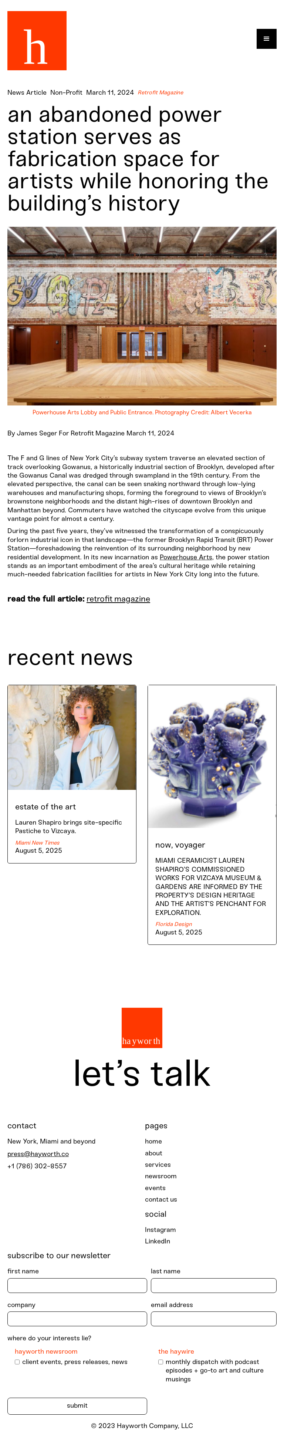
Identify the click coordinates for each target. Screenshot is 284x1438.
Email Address (172, 1305)
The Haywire (176, 1352)
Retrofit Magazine (118, 599)
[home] (37, 38)
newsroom (161, 1176)
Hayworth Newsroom (46, 1352)
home (153, 1141)
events (155, 1188)
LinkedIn (157, 1241)
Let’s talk (142, 1075)
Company (21, 1305)
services (158, 1165)
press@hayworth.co (38, 1154)
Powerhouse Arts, (187, 557)
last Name (165, 1271)
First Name (23, 1271)
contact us (161, 1199)
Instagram (160, 1230)
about (153, 1153)
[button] (267, 39)
